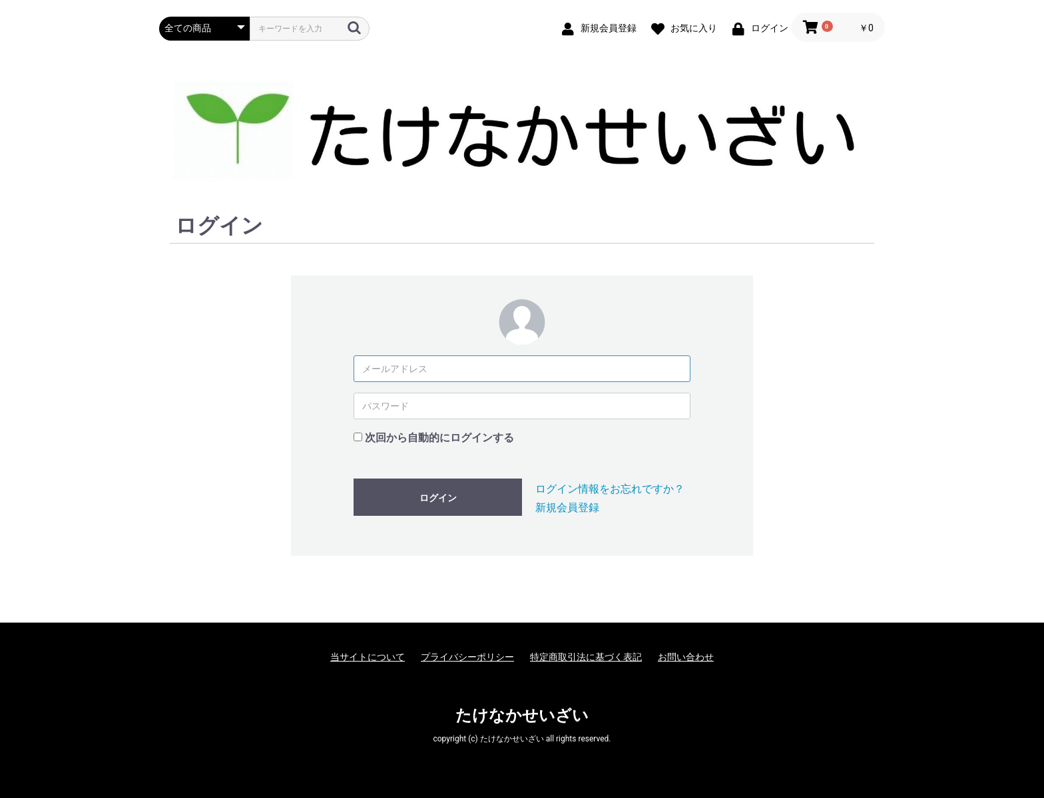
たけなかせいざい (522, 715)
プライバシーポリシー (467, 657)
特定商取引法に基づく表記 (586, 657)
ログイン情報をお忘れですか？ (609, 489)
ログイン (438, 498)
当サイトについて (367, 657)
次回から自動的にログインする (439, 437)
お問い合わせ (686, 657)
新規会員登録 (567, 507)
